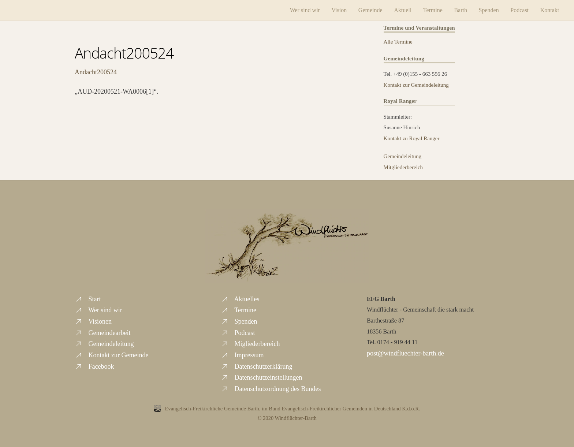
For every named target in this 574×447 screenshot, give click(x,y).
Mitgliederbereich (403, 167)
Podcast (519, 10)
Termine (433, 10)
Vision (339, 10)
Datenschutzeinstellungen (261, 377)
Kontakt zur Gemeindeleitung (416, 85)
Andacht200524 (124, 53)
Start (88, 299)
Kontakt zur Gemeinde (111, 355)
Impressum (242, 355)
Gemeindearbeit (102, 332)
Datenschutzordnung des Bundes (271, 388)
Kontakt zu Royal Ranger (412, 138)
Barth (460, 10)
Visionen (93, 321)
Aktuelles (240, 299)
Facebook (94, 366)
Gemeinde (370, 10)
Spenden (489, 10)
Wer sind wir (305, 10)
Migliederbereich (250, 343)
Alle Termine (398, 42)
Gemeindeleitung (402, 156)
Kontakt (549, 10)
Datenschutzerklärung (256, 366)
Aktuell (402, 10)
